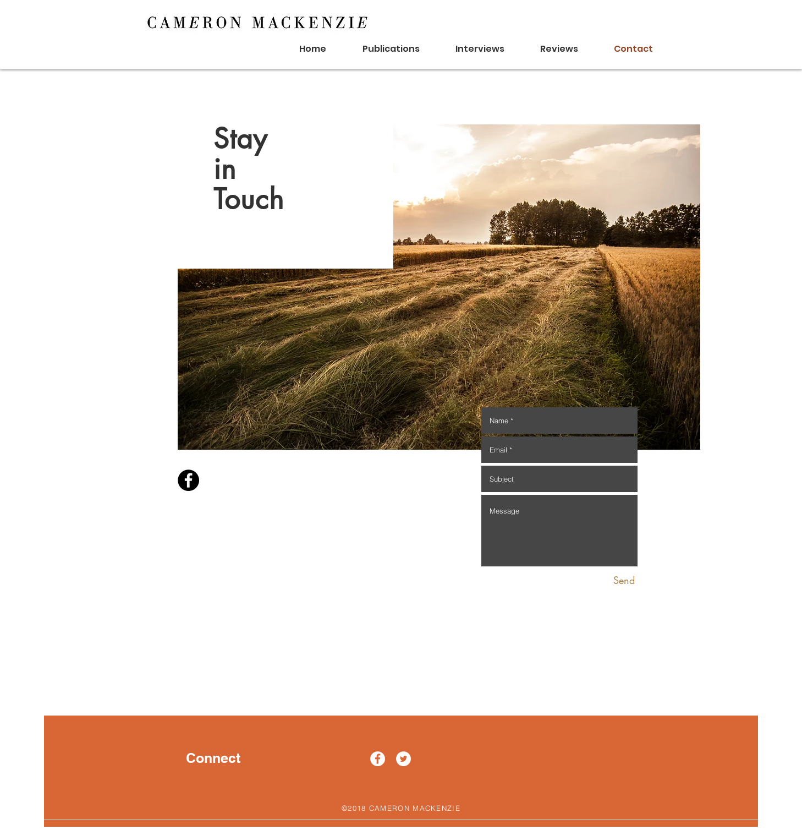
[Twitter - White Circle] (403, 758)
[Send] (624, 580)
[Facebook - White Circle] (377, 758)
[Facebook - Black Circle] (188, 480)
